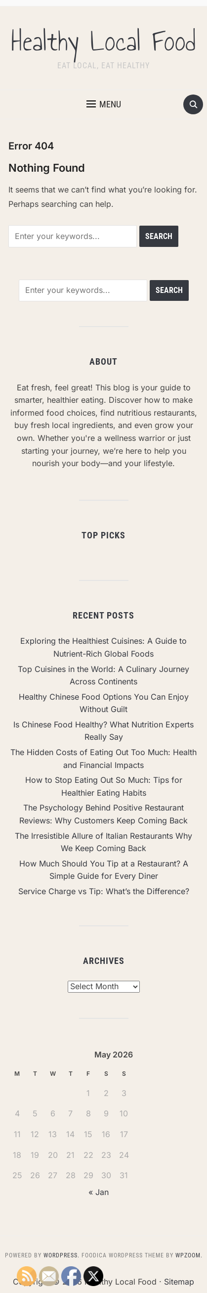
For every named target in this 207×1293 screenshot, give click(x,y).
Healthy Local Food (103, 41)
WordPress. (61, 1255)
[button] (103, 104)
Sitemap (179, 1282)
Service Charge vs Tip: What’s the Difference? (103, 891)
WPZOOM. (189, 1255)
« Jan (98, 1192)
